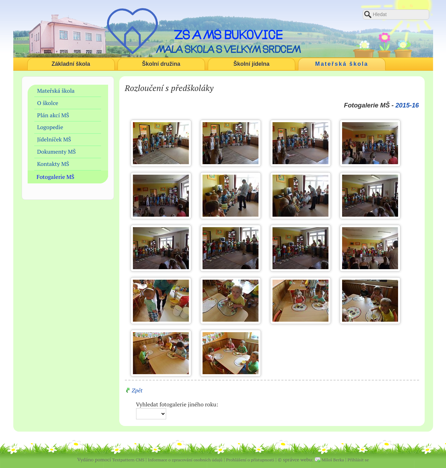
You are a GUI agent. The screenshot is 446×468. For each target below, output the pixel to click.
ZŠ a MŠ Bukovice (228, 34)
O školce (47, 103)
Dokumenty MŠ (56, 151)
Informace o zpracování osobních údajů (185, 460)
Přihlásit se (358, 460)
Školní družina (161, 64)
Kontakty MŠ (53, 164)
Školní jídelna (251, 64)
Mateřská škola (341, 64)
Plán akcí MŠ (53, 115)
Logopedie (50, 127)
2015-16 (407, 105)
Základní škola (70, 64)
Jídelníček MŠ (54, 139)
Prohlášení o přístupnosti (250, 460)
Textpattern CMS (128, 460)
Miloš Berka (333, 460)
